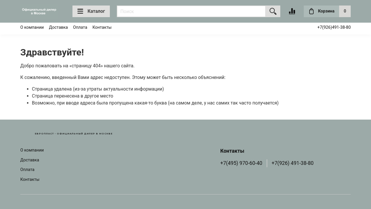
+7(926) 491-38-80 (293, 163)
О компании (32, 27)
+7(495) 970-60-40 (241, 163)
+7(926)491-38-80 (334, 27)
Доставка (58, 27)
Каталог (91, 11)
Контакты (102, 27)
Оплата (80, 27)
